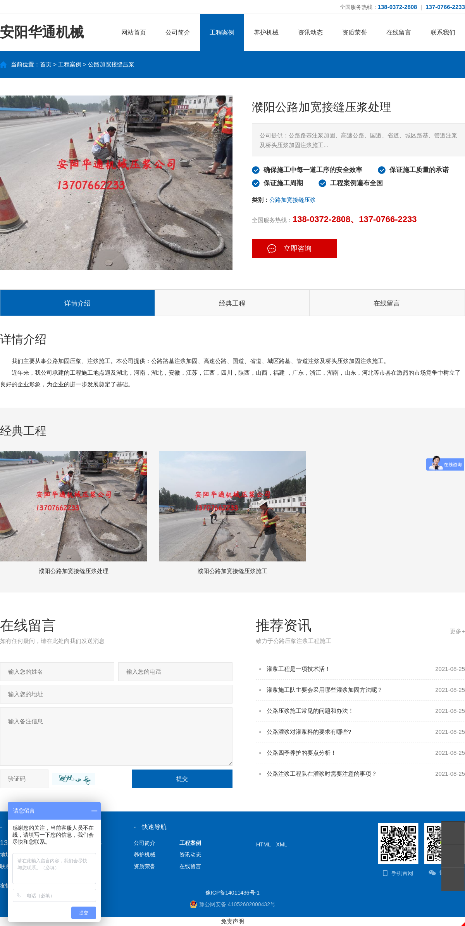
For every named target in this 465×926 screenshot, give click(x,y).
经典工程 (232, 303)
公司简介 (177, 32)
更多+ (457, 631)
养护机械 (266, 32)
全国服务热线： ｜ (402, 6)
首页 (46, 64)
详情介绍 (77, 303)
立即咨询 (298, 248)
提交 (182, 778)
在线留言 (398, 32)
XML (282, 844)
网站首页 (133, 32)
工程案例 (222, 32)
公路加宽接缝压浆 (111, 64)
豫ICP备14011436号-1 (232, 893)
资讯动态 (310, 32)
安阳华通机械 (42, 32)
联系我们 (443, 32)
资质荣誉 (354, 32)
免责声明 (232, 921)
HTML (263, 844)
